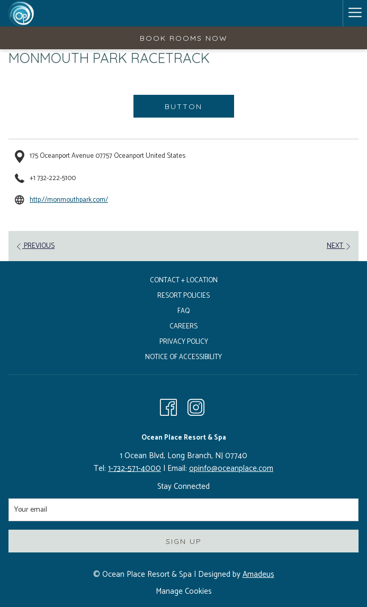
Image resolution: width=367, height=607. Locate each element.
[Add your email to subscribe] (183, 509)
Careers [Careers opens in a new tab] (183, 326)
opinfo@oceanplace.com (231, 468)
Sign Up (184, 541)
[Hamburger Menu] (355, 13)
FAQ (183, 311)
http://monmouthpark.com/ (69, 200)
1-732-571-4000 (134, 468)
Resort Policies (183, 295)
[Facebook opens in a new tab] (168, 407)
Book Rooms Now (184, 38)
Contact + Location (184, 280)
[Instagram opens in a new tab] (195, 407)
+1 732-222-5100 (53, 178)
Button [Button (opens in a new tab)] (183, 106)
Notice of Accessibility (183, 357)
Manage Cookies (184, 591)
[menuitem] (183, 282)
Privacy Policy (183, 341)
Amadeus (258, 574)
